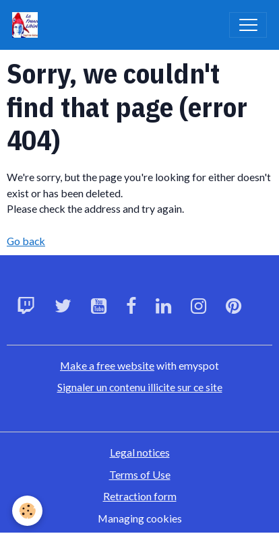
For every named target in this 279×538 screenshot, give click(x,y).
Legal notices (140, 452)
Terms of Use (139, 474)
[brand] (28, 25)
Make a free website (107, 365)
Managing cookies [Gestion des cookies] (140, 518)
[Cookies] (27, 511)
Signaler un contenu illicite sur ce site (139, 386)
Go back (26, 240)
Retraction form (140, 496)
